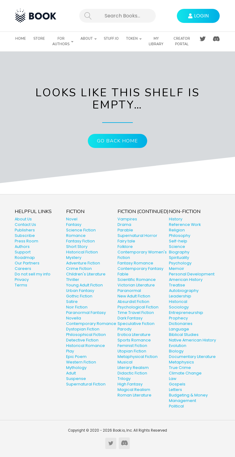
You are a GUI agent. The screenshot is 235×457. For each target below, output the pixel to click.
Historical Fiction (82, 252)
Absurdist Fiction (133, 301)
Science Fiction (81, 230)
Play (70, 351)
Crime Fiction (79, 268)
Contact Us (25, 224)
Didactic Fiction (132, 373)
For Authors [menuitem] (60, 41)
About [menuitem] (86, 38)
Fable (123, 274)
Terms (21, 285)
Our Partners (27, 263)
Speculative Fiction (136, 323)
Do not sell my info (32, 274)
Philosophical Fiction (86, 334)
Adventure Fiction (83, 263)
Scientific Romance (137, 279)
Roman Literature (134, 395)
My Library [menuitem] (156, 41)
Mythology (76, 367)
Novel (71, 219)
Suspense (76, 378)
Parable (125, 230)
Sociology (179, 307)
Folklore (125, 246)
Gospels (177, 384)
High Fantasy (130, 384)
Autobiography (184, 290)
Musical (125, 362)
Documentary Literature (192, 356)
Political (176, 406)
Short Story (77, 246)
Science (177, 246)
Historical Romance (85, 345)
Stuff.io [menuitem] (111, 38)
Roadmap (25, 257)
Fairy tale (126, 241)
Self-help (178, 241)
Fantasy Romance (135, 263)
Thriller (72, 279)
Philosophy (179, 235)
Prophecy (178, 318)
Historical (178, 301)
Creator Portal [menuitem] (181, 41)
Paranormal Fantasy (86, 312)
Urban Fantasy (80, 290)
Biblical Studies (184, 334)
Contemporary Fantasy (140, 268)
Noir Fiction (77, 307)
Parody (125, 329)
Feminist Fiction (132, 345)
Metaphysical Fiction (138, 356)
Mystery (73, 257)
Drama (124, 224)
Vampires (127, 219)
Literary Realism (133, 367)
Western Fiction (81, 362)
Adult (71, 373)
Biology (176, 351)
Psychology (180, 263)
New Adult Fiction (134, 296)
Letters (175, 389)
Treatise (177, 285)
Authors (22, 246)
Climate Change (185, 373)
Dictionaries (180, 323)
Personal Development (191, 274)
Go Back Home (117, 141)
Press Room (26, 241)
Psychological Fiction (138, 307)
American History (186, 279)
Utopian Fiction (132, 351)
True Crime (180, 367)
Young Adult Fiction (84, 285)
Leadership (180, 296)
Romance (76, 235)
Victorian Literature (136, 285)
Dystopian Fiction (82, 329)
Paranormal (129, 290)
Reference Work (185, 224)
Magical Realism (134, 389)
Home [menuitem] (20, 38)
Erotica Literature (134, 334)
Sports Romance (134, 340)
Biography (179, 252)
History (175, 219)
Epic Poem (76, 356)
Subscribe (25, 235)
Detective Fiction (82, 340)
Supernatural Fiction (86, 384)
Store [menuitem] (39, 38)
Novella (73, 318)
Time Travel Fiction (136, 312)
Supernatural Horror (137, 235)
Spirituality (179, 257)
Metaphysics (181, 362)
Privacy (22, 279)
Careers (23, 268)
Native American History (192, 340)
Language (179, 329)
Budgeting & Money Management (188, 398)
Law (172, 378)
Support (23, 252)
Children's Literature (86, 274)
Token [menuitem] (132, 38)
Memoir (176, 268)
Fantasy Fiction (80, 241)
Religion (177, 230)
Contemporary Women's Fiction (142, 254)
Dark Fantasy (130, 318)
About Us (23, 219)
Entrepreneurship (186, 312)
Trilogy (124, 378)
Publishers (25, 230)
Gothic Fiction (79, 296)
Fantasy (73, 224)
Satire (72, 301)
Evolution (177, 345)
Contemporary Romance (91, 323)
